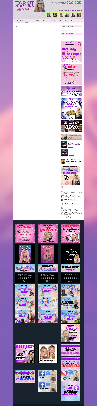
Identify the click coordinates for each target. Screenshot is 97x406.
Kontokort (38, 20)
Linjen (21, 20)
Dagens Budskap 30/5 (67, 191)
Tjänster (73, 20)
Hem (17, 20)
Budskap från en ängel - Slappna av (70, 186)
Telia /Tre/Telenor (29, 20)
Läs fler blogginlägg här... (67, 217)
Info (79, 20)
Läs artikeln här (69, 189)
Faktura (45, 20)
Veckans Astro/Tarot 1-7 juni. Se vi (70, 195)
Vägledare (60, 20)
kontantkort (52, 20)
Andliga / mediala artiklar (65, 28)
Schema (67, 20)
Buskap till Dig (66, 208)
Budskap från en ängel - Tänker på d (70, 203)
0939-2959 (74, 3)
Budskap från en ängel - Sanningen (70, 212)
